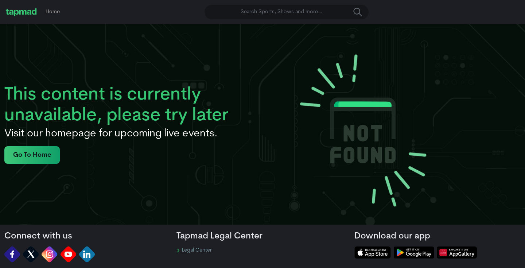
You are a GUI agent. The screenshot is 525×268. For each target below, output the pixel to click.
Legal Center (194, 250)
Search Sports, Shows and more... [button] (301, 12)
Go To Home (32, 155)
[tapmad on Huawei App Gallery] (457, 252)
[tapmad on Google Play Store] (414, 252)
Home (53, 12)
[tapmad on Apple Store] (372, 252)
